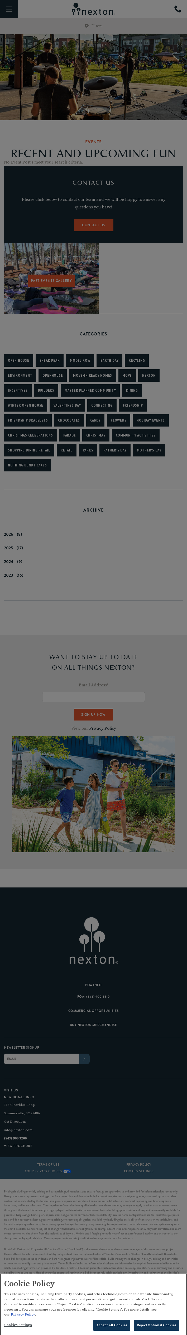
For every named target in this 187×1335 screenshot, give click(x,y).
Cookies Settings (18, 1329)
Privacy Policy (23, 1319)
